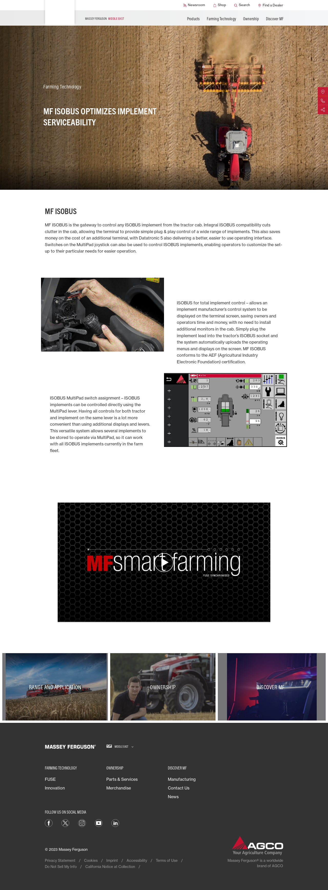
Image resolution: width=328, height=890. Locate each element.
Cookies (91, 860)
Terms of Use (167, 860)
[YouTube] (98, 822)
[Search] (242, 5)
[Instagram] (82, 822)
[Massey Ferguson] (60, 13)
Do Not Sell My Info (61, 866)
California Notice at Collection (110, 866)
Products (193, 18)
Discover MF (274, 18)
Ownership (251, 18)
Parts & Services (122, 779)
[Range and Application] (56, 687)
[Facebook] (49, 822)
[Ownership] (164, 687)
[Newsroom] (194, 5)
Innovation (55, 788)
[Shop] (219, 5)
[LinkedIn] (115, 822)
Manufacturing (182, 779)
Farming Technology (221, 18)
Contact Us (178, 788)
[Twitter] (65, 822)
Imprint (112, 860)
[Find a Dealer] (270, 5)
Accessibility (137, 860)
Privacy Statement (60, 860)
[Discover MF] (272, 687)
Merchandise (118, 788)
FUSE (50, 779)
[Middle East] (120, 746)
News (173, 796)
